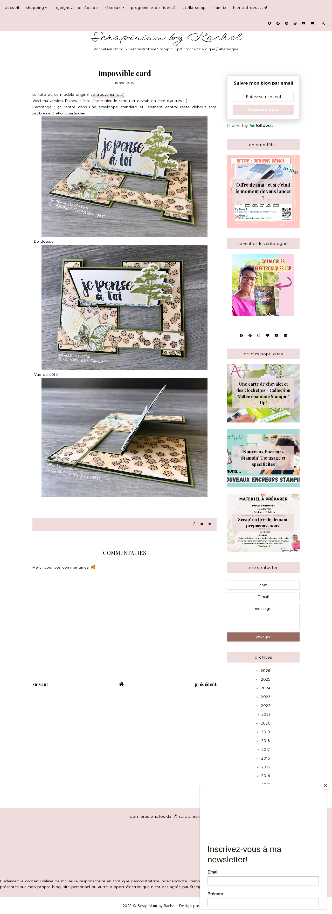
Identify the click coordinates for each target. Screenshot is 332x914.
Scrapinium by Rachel (166, 37)
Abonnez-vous (263, 109)
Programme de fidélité (153, 7)
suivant (40, 684)
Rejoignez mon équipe (76, 7)
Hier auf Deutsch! (250, 7)
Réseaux (113, 7)
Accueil (12, 7)
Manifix (219, 7)
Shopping (35, 7)
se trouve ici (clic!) (108, 94)
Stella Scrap (194, 7)
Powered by (250, 126)
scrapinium (188, 816)
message (263, 617)
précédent (206, 684)
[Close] (325, 785)
